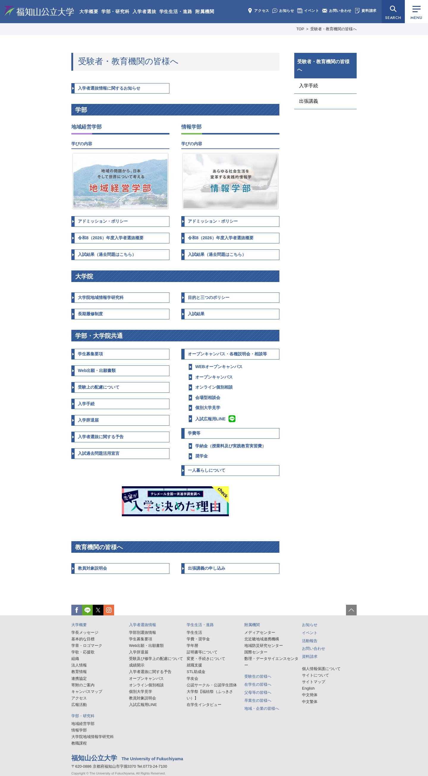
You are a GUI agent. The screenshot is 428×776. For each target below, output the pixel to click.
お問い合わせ (337, 10)
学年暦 (192, 645)
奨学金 (201, 456)
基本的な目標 (83, 639)
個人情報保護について (321, 668)
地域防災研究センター (263, 645)
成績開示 (136, 665)
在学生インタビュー (204, 704)
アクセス (258, 10)
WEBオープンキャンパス (219, 366)
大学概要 (88, 11)
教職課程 (79, 743)
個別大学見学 (207, 407)
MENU (416, 13)
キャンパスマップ (86, 691)
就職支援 (194, 665)
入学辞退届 (88, 420)
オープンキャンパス (214, 377)
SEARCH (393, 17)
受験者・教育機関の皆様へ (323, 65)
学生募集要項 (90, 353)
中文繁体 (309, 701)
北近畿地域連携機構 (261, 639)
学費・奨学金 (198, 639)
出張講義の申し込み (206, 568)
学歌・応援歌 (83, 652)
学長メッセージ (84, 632)
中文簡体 (309, 695)
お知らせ (283, 10)
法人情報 (79, 665)
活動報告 (309, 641)
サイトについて (315, 675)
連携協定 (79, 678)
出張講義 (308, 101)
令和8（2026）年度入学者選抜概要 (111, 237)
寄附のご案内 (83, 685)
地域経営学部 (83, 723)
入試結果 (196, 313)
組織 (75, 658)
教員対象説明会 (92, 568)
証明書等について (202, 652)
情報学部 (79, 730)
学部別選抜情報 (142, 632)
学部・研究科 (115, 11)
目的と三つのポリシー (208, 297)
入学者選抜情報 (142, 625)
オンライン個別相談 (214, 387)
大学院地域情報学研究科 (101, 297)
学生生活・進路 (175, 11)
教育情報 (79, 671)
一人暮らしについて (206, 470)
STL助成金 (196, 671)
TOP (300, 29)
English (308, 688)
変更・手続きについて (206, 658)
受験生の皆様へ (257, 676)
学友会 (192, 678)
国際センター (256, 652)
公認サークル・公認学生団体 (212, 685)
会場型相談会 (207, 397)
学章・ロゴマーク (86, 645)
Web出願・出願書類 (97, 370)
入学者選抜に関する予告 (101, 436)
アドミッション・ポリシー (103, 221)
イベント (308, 10)
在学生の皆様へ (257, 684)
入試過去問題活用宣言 (98, 453)
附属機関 (204, 11)
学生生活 (194, 632)
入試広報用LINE (215, 418)
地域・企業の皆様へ (261, 708)
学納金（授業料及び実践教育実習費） (230, 446)
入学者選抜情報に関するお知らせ (109, 88)
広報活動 (79, 704)
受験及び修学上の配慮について (156, 658)
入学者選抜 (144, 11)
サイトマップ (313, 682)
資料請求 (366, 10)
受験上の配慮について (98, 387)
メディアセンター (259, 632)
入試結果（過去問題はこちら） (107, 254)
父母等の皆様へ (257, 692)
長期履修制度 (90, 313)
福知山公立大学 (39, 11)
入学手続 (86, 403)
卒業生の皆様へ (257, 700)
